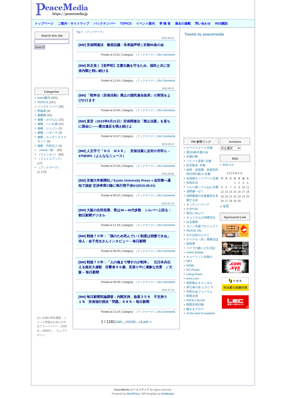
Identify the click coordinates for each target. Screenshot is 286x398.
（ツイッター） (47, 154)
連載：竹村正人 (47, 145)
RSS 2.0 (228, 164)
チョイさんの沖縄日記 (200, 217)
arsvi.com (192, 278)
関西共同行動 (195, 304)
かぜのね (192, 208)
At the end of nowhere (200, 313)
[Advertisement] (52, 245)
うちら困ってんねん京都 (202, 187)
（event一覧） (46, 150)
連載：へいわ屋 (47, 124)
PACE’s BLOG (195, 300)
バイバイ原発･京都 (198, 161)
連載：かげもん (47, 119)
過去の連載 (183, 23)
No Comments (166, 54)
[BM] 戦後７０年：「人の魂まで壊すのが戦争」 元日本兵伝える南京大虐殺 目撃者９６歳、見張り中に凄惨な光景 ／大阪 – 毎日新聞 (125, 267)
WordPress (133, 393)
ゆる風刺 (192, 222)
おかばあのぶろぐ (198, 235)
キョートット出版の (199, 256)
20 (130, 322)
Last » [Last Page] (146, 321)
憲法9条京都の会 (197, 152)
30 (134, 322)
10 (127, 322)
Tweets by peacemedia (204, 34)
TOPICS (126, 23)
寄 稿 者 (164, 23)
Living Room (194, 274)
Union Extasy (195, 252)
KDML (190, 265)
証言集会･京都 (195, 165)
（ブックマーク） (94, 32)
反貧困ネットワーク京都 (202, 178)
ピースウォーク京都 (199, 147)
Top (78, 32)
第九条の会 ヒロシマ (199, 287)
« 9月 (224, 206)
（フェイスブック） (50, 158)
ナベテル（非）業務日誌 (202, 239)
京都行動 (192, 156)
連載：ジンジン (47, 128)
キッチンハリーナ (198, 204)
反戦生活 (192, 182)
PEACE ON (193, 230)
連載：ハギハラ (47, 132)
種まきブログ (195, 309)
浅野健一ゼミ (195, 191)
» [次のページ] (140, 321)
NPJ (189, 261)
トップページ (44, 23)
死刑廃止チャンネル (199, 283)
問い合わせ (203, 23)
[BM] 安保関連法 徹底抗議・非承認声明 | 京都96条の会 (121, 45)
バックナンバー (105, 23)
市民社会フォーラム (199, 291)
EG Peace (193, 269)
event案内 (43, 97)
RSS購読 (221, 23)
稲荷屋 (190, 243)
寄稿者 (41, 111)
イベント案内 (145, 23)
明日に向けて (195, 213)
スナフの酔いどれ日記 (200, 248)
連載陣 (41, 115)
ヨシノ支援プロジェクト (202, 226)
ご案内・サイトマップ (73, 23)
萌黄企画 (192, 295)
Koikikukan (167, 393)
